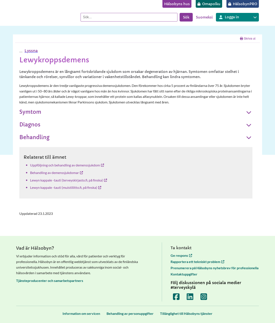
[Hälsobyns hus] (176, 4)
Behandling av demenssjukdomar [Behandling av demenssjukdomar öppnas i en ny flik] (56, 173)
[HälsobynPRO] (242, 4)
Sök (186, 17)
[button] (30, 50)
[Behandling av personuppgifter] (130, 313)
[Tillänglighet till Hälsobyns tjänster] (186, 313)
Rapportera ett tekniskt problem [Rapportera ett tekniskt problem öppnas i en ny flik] (197, 262)
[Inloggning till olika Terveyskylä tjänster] (237, 17)
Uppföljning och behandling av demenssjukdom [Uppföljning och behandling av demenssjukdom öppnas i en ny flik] (67, 165)
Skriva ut (247, 38)
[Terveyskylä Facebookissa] (176, 296)
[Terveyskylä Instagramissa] (204, 296)
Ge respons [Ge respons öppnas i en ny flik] (181, 255)
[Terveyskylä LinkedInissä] (190, 296)
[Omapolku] (209, 4)
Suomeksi (204, 17)
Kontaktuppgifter (184, 274)
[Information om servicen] (81, 313)
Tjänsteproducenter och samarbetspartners (49, 280)
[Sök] (129, 17)
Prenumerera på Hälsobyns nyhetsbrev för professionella (214, 268)
